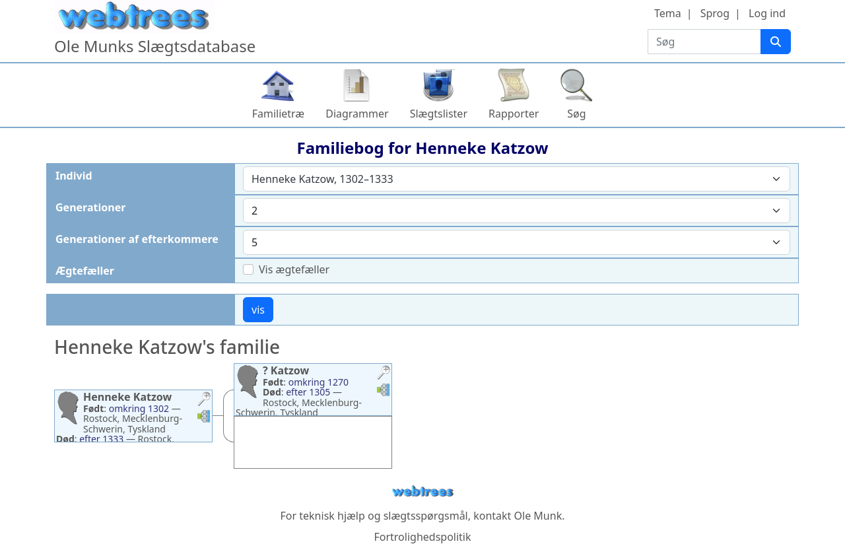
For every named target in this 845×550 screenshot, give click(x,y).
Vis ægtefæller (294, 269)
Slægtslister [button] (438, 113)
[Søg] (775, 41)
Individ (73, 175)
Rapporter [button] (514, 113)
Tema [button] (667, 13)
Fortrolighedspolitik (422, 537)
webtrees (422, 491)
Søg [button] (576, 113)
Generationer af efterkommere (137, 239)
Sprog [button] (714, 13)
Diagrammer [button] (356, 113)
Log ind (767, 13)
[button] (204, 400)
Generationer (90, 207)
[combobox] (517, 179)
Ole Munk (538, 515)
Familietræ (278, 113)
